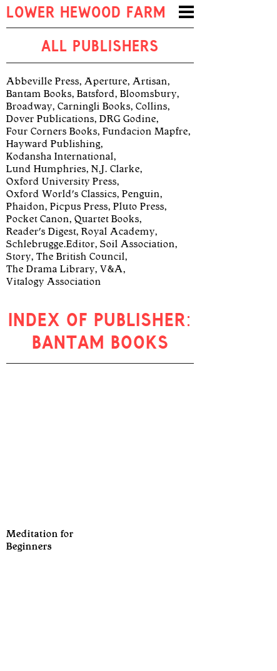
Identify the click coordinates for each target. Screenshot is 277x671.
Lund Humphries (46, 169)
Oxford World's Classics (61, 194)
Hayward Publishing (53, 144)
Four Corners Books (52, 131)
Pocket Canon (37, 219)
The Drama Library (50, 269)
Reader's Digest (41, 231)
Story (18, 256)
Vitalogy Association (53, 281)
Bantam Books (39, 94)
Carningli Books (94, 106)
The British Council (80, 256)
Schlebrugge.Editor (50, 244)
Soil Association (137, 244)
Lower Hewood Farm (86, 13)
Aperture (106, 81)
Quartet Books (106, 219)
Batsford (96, 94)
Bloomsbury (148, 94)
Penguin (141, 194)
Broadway (29, 106)
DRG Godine (127, 119)
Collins (152, 106)
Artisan (150, 81)
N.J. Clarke (115, 169)
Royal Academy (118, 231)
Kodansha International (60, 156)
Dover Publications (50, 119)
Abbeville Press (42, 81)
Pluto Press (138, 206)
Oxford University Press (61, 181)
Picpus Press (79, 206)
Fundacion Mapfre (145, 131)
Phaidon (25, 206)
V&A (111, 269)
